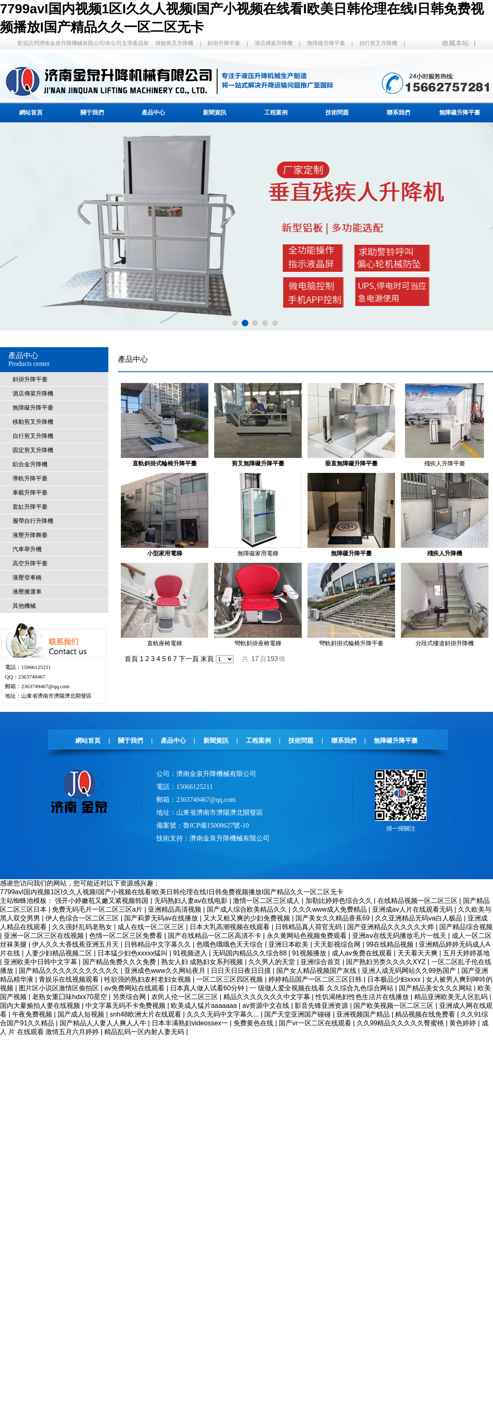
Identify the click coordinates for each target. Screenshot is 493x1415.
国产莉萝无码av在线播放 (162, 918)
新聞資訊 (214, 112)
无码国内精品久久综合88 (250, 953)
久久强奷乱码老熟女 (83, 926)
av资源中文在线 (266, 1005)
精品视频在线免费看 (426, 1014)
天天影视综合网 (338, 944)
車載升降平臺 (30, 493)
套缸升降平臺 (30, 507)
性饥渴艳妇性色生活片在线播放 (362, 996)
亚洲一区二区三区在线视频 (44, 935)
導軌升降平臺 (30, 478)
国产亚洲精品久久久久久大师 (391, 926)
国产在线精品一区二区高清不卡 (215, 935)
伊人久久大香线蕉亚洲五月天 (76, 944)
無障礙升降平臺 (326, 43)
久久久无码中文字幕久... (224, 1014)
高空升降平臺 (30, 563)
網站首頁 (31, 112)
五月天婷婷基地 (466, 953)
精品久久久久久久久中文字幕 (267, 996)
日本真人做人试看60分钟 (208, 988)
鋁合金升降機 (30, 464)
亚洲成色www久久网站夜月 (165, 970)
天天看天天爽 (418, 953)
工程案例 (276, 112)
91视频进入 (191, 953)
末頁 (207, 658)
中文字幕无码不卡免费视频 (126, 1005)
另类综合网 (130, 996)
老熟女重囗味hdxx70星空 (70, 996)
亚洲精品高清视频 (175, 909)
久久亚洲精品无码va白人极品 (419, 918)
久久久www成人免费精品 (330, 909)
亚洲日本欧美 (289, 944)
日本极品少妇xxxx (394, 979)
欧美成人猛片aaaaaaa (205, 1005)
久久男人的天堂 (272, 961)
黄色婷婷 (463, 1023)
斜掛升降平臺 (224, 43)
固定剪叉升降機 (33, 450)
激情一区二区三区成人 (267, 900)
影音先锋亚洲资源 (322, 1005)
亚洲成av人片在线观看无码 (413, 909)
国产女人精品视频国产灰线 (317, 970)
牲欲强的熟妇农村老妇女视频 (148, 979)
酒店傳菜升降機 (274, 43)
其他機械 (24, 606)
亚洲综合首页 (321, 961)
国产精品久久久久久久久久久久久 (69, 970)
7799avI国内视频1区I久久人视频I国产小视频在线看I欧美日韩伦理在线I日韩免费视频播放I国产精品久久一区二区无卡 (171, 891)
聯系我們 (398, 112)
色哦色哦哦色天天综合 (230, 944)
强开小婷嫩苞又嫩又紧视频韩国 (102, 900)
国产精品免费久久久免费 (120, 961)
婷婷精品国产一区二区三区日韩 (315, 979)
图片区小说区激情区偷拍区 (59, 988)
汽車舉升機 (27, 549)
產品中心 (153, 112)
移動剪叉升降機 (174, 43)
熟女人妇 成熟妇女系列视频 (203, 961)
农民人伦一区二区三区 (185, 996)
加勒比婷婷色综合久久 (339, 900)
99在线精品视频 (390, 944)
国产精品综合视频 (466, 926)
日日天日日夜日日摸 (242, 970)
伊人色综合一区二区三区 (82, 918)
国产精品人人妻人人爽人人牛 (104, 1023)
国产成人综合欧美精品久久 (247, 909)
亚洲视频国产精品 (363, 1014)
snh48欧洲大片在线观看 (146, 1014)
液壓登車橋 (27, 577)
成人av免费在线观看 (363, 953)
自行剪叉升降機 (378, 43)
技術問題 (337, 112)
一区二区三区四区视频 (230, 979)
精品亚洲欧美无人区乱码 (451, 996)
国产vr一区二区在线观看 (316, 1023)
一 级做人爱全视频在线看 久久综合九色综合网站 (322, 988)
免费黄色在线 (254, 1023)
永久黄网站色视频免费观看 (307, 935)
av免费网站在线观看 (135, 988)
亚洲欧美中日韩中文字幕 (41, 961)
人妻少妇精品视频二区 (59, 953)
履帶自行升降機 (33, 521)
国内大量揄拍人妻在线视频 (41, 1005)
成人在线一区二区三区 (152, 926)
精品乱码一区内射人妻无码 (145, 1031)
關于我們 (92, 112)
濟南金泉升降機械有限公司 (230, 838)
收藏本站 (455, 43)
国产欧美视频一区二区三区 (394, 1005)
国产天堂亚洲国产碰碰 (298, 1014)
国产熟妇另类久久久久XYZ (387, 961)
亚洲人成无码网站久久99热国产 (410, 970)
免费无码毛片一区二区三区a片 (98, 909)
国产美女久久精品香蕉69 (333, 918)
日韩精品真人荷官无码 (309, 926)
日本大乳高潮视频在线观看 (230, 926)
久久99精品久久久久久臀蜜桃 (401, 1023)
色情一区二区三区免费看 (126, 935)
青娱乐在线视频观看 (69, 979)
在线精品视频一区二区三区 (418, 900)
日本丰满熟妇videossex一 (191, 1023)
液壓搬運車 (27, 592)
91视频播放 (310, 953)
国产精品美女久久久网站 (436, 988)
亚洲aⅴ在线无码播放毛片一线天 (400, 935)
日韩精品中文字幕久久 (158, 944)
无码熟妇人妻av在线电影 (192, 900)
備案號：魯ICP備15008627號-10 (202, 825)
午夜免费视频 (33, 1014)
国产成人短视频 (82, 1014)
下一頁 (189, 658)
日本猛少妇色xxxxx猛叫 (133, 953)
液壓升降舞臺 (30, 535)
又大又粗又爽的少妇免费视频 (247, 918)
